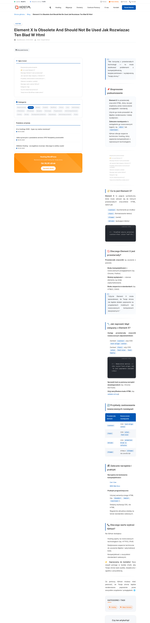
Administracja (112, 125)
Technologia (112, 133)
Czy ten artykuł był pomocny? (27, 139)
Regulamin (119, 583)
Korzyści (50, 580)
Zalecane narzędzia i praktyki (27, 130)
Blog (28, 14)
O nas (107, 7)
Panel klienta (129, 7)
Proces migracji (53, 577)
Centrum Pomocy (93, 7)
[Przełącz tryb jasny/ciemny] (50, 7)
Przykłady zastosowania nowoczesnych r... (119, 81)
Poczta (124, 1)
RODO (86, 618)
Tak (52, 463)
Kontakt (132, 1)
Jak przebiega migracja (55, 583)
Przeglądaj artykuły (15, 552)
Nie (65, 463)
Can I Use (22, 357)
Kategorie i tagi (23, 136)
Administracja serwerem (115, 152)
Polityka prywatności (122, 586)
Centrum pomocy (99, 583)
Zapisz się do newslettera (37, 552)
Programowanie (123, 133)
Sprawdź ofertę (119, 219)
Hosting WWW (75, 577)
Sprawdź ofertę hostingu (58, 502)
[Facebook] (134, 569)
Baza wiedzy (114, 1)
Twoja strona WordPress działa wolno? (30, 142)
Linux (127, 121)
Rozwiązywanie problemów (116, 144)
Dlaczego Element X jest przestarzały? (30, 122)
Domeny (80, 7)
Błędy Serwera (36, 445)
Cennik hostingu (53, 591)
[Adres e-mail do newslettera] (87, 605)
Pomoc (103, 1)
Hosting (58, 7)
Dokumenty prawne (122, 591)
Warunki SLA (93, 618)
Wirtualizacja (112, 129)
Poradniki (119, 117)
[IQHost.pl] (22, 7)
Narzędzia (122, 129)
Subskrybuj (125, 605)
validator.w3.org (50, 295)
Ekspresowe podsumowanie (27, 116)
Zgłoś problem (98, 591)
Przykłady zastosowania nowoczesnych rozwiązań (33, 127)
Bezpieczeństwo (113, 113)
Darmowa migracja (77, 586)
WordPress (111, 121)
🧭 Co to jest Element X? (26, 119)
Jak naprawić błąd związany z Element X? (31, 124)
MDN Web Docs (25, 361)
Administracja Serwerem (115, 136)
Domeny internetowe (77, 583)
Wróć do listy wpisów (58, 474)
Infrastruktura (124, 125)
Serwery (110, 117)
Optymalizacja (112, 148)
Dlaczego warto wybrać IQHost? (28, 133)
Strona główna (19, 14)
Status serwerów (99, 586)
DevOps (110, 140)
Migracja (69, 7)
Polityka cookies (121, 589)
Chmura (120, 121)
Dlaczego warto (53, 589)
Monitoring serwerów (77, 591)
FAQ (49, 586)
